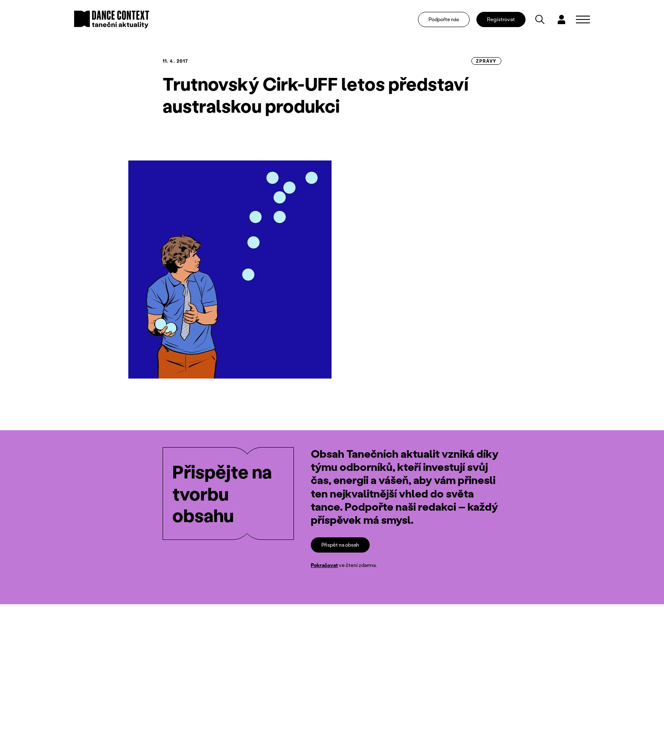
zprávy (486, 61)
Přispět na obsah (340, 545)
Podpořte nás (444, 19)
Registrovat (501, 19)
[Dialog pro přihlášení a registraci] (561, 19)
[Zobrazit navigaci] (583, 19)
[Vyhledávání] (540, 19)
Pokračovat (324, 565)
